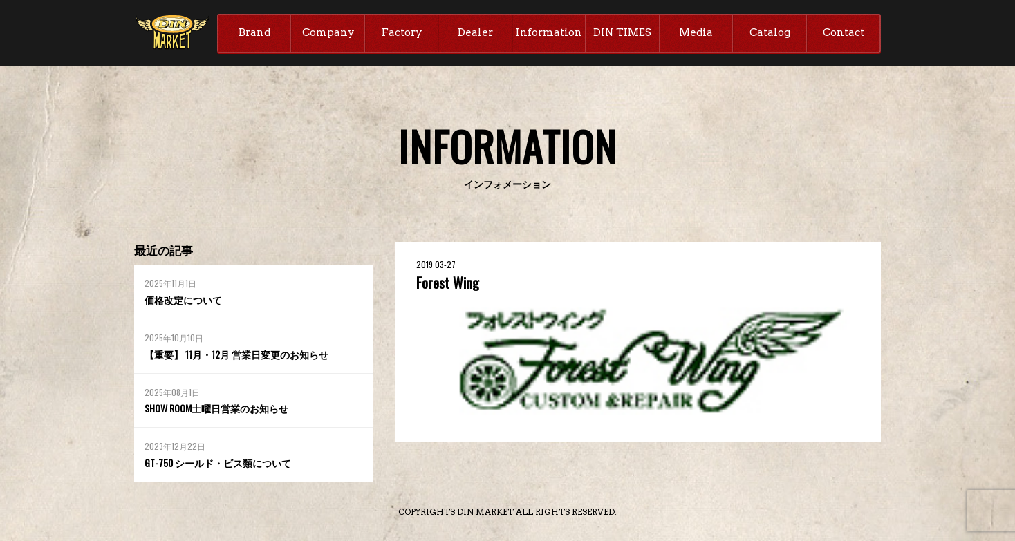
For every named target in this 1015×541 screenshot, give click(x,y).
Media (696, 32)
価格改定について (183, 299)
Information (549, 32)
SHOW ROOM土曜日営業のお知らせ (216, 408)
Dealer (475, 32)
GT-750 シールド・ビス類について (218, 462)
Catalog (769, 32)
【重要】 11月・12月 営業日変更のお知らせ (236, 354)
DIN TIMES (622, 32)
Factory (402, 32)
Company (328, 32)
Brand (254, 32)
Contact (843, 32)
